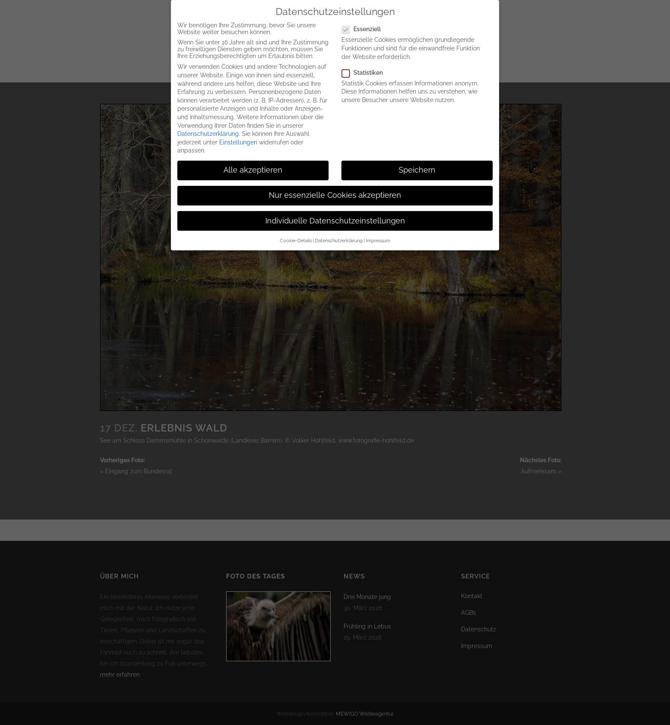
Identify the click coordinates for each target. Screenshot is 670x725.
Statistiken (365, 65)
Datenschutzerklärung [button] (339, 233)
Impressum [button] (378, 233)
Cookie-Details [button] (296, 233)
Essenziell (364, 21)
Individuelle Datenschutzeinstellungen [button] (335, 213)
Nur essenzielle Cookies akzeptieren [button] (335, 188)
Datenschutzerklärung (208, 126)
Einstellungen (238, 135)
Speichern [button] (417, 163)
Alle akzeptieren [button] (252, 163)
